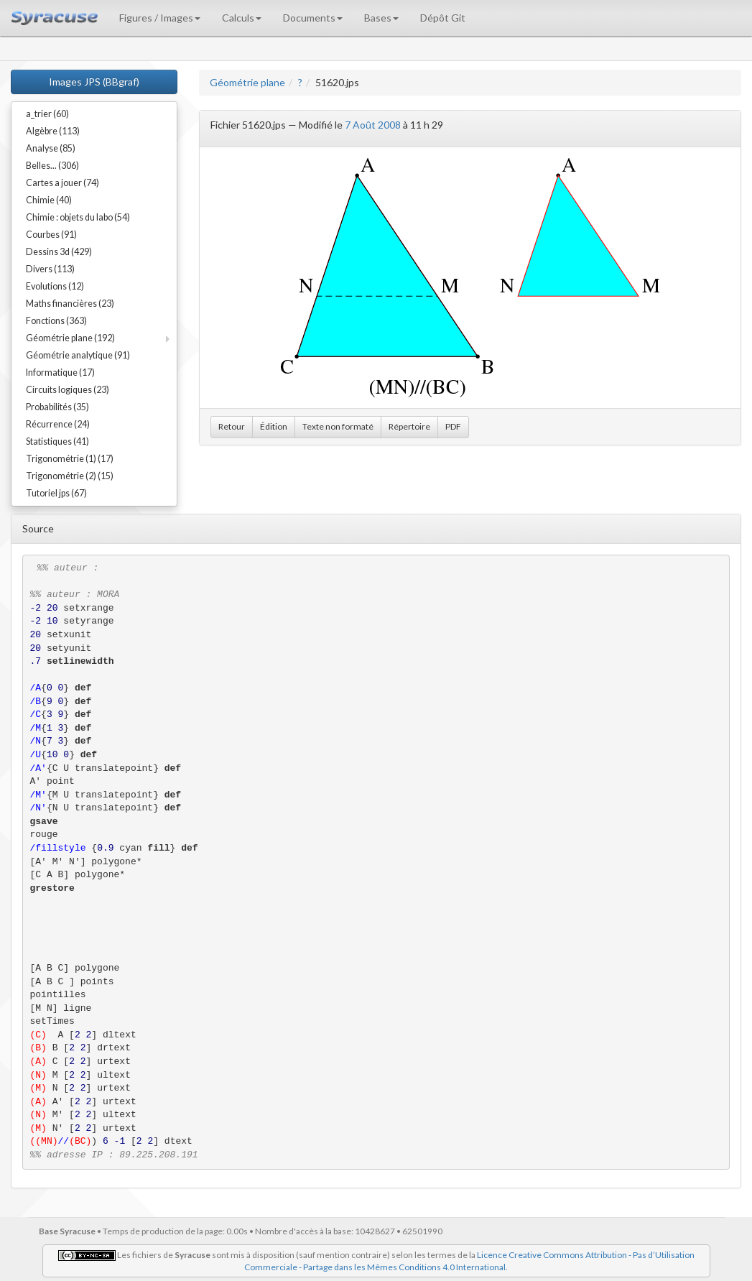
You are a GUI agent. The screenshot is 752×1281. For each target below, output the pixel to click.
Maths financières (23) (70, 303)
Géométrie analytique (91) (78, 355)
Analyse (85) (50, 148)
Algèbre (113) (53, 131)
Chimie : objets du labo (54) (78, 217)
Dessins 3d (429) (59, 251)
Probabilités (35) (57, 407)
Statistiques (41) (57, 441)
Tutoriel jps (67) (56, 493)
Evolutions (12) (55, 286)
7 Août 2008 (373, 125)
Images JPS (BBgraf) (94, 81)
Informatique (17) (60, 372)
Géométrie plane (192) (70, 338)
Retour (231, 426)
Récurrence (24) (58, 424)
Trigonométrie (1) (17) (69, 458)
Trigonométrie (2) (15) (69, 476)
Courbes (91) (51, 234)
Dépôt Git (442, 17)
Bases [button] (381, 17)
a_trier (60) (47, 113)
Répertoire (409, 426)
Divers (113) (50, 269)
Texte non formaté (337, 426)
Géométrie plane (247, 82)
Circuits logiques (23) (67, 389)
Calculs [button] (241, 17)
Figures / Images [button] (159, 17)
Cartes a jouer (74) (62, 182)
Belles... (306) (52, 165)
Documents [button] (313, 17)
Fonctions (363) (56, 320)
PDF (453, 426)
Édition (273, 426)
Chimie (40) (49, 200)
